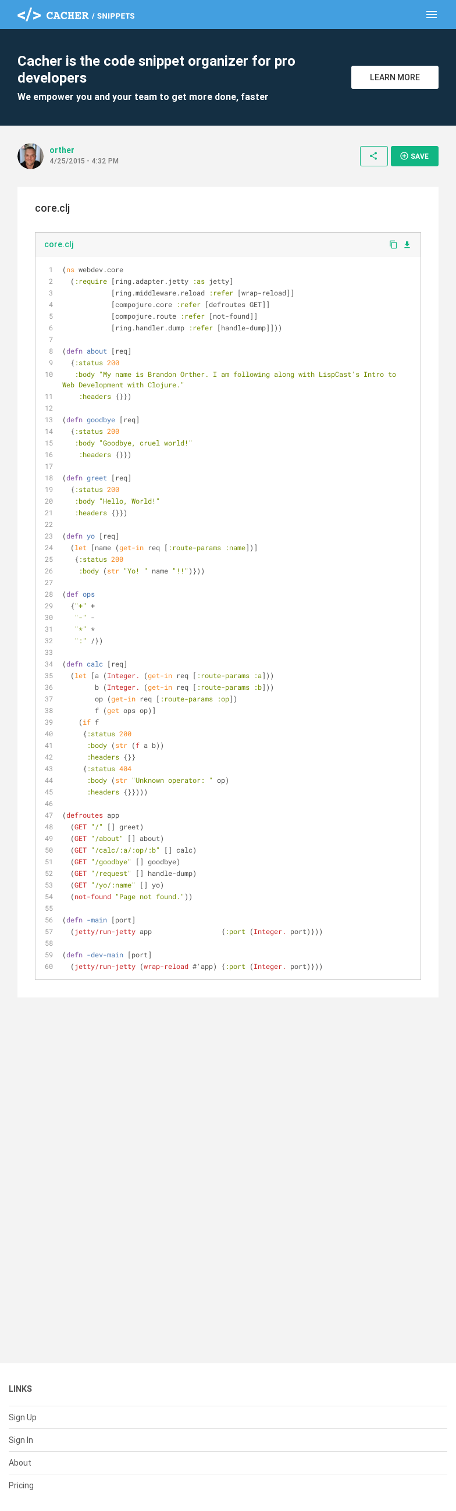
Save (414, 156)
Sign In (21, 1440)
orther (61, 150)
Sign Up (23, 1417)
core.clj (59, 244)
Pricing (21, 1485)
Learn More (395, 77)
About (20, 1462)
